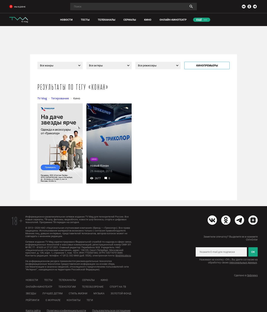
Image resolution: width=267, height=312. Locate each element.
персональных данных (243, 262)
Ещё (199, 19)
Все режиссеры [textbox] (147, 65)
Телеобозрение (93, 286)
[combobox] (60, 65)
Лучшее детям (52, 293)
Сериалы (88, 280)
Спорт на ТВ (118, 286)
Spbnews (252, 275)
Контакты (73, 300)
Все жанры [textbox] (46, 65)
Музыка (98, 293)
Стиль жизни (78, 293)
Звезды (31, 293)
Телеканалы (67, 280)
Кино (104, 280)
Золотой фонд (121, 293)
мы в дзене (17, 7)
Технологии (67, 286)
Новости (32, 280)
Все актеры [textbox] (96, 65)
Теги (90, 300)
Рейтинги (32, 300)
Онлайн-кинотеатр (39, 286)
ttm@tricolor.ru (123, 255)
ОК (253, 251)
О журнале (53, 300)
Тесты (48, 280)
